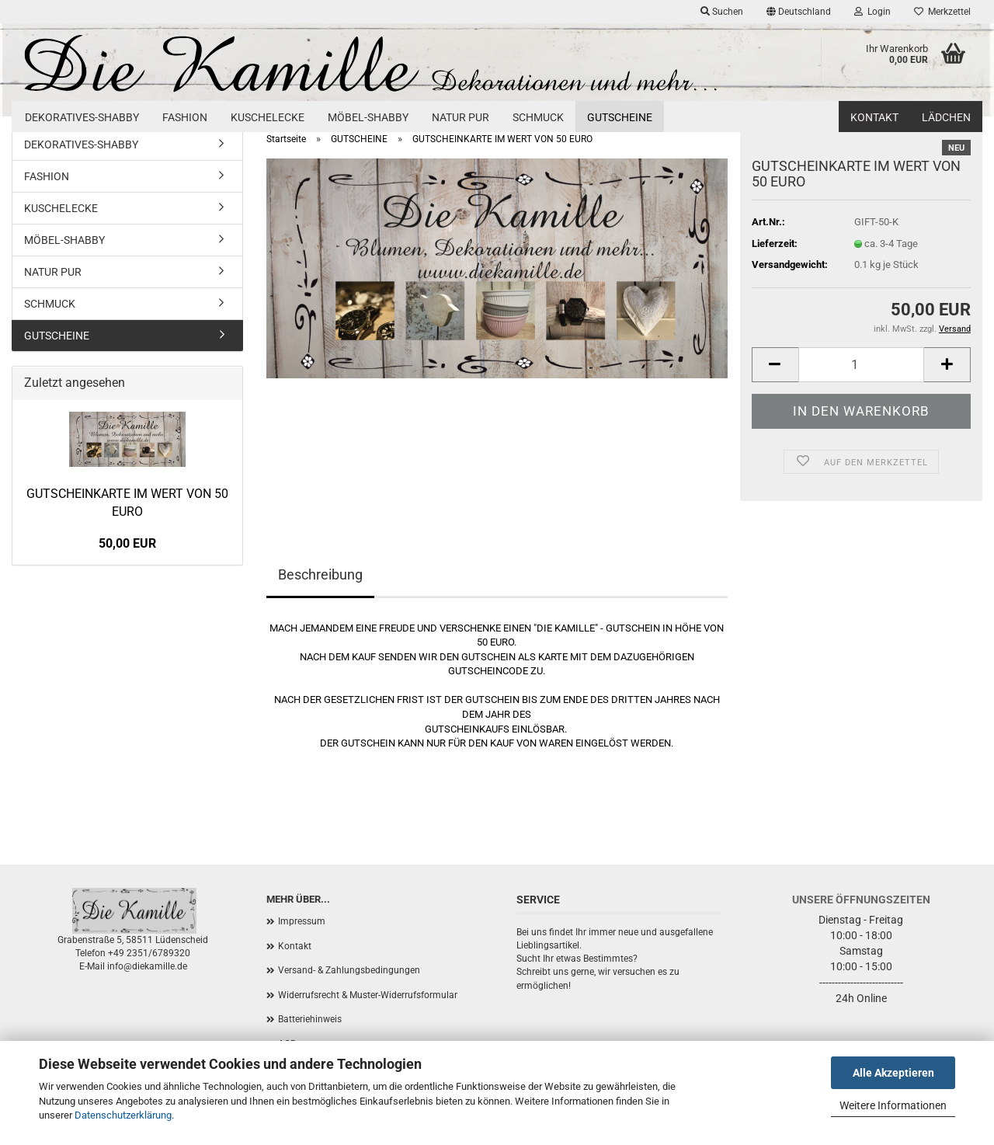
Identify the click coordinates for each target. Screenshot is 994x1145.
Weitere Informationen (893, 1105)
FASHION (184, 117)
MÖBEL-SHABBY (368, 117)
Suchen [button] (721, 11)
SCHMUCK (538, 117)
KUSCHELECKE (267, 117)
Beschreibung (320, 574)
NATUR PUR (460, 117)
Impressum (301, 921)
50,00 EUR (127, 543)
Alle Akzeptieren (893, 1073)
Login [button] (872, 11)
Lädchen (946, 117)
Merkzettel (942, 11)
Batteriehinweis (310, 1019)
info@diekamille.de (147, 966)
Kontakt (874, 117)
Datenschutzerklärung (123, 1115)
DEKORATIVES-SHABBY (82, 117)
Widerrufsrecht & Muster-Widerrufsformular (367, 995)
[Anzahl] (861, 364)
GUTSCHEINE (619, 117)
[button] (799, 11)
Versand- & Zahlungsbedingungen (349, 970)
